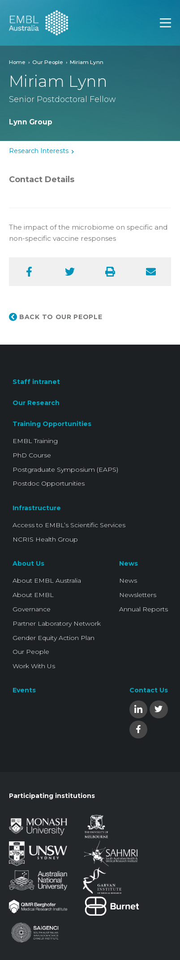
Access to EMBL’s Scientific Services (69, 525)
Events (24, 690)
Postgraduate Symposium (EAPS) (65, 469)
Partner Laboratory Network (57, 623)
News (128, 563)
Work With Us (34, 666)
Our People (47, 62)
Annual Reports (143, 609)
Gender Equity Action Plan (53, 638)
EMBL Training (35, 441)
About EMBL (33, 595)
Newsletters (137, 595)
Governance (32, 609)
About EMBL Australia (47, 580)
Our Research (36, 403)
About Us (28, 563)
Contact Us (148, 690)
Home (17, 62)
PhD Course (32, 455)
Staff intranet (36, 382)
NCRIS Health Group (45, 539)
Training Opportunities (52, 424)
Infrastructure (37, 508)
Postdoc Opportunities (49, 483)
